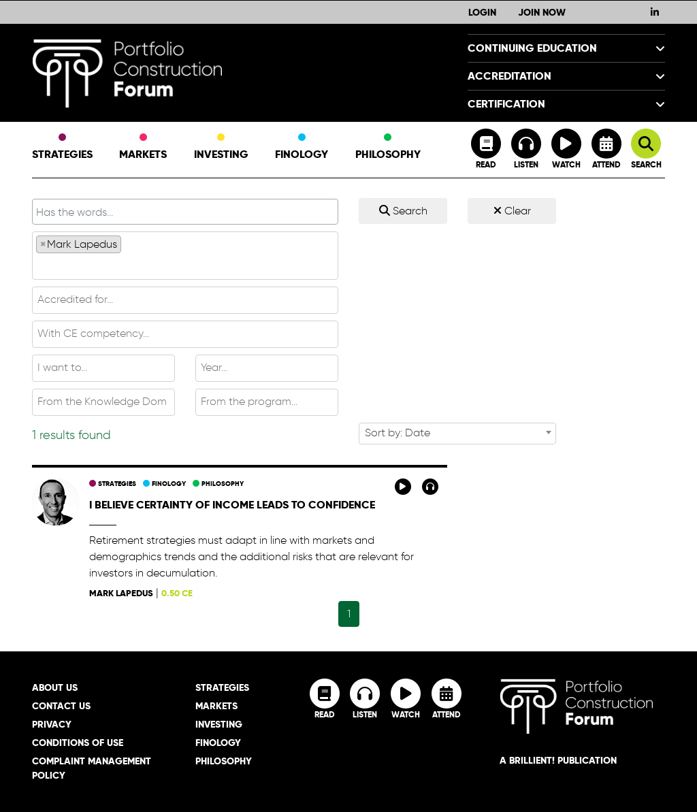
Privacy (51, 724)
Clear (512, 210)
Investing (221, 147)
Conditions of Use (77, 742)
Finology (301, 147)
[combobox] (185, 255)
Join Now (542, 12)
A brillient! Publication (558, 760)
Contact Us (61, 706)
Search (403, 210)
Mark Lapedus (121, 593)
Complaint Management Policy (91, 768)
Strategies (62, 147)
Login (482, 12)
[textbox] (185, 265)
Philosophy (388, 147)
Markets (143, 147)
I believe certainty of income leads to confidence (232, 505)
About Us (55, 687)
